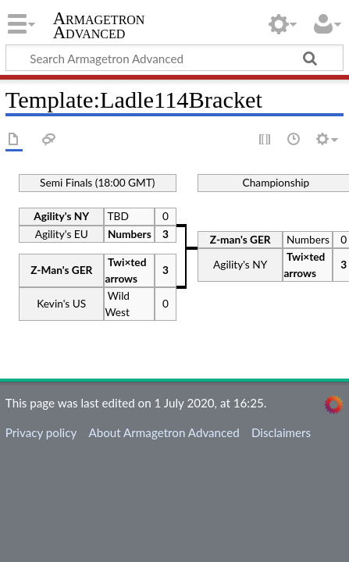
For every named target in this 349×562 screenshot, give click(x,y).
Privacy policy (41, 432)
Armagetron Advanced (99, 27)
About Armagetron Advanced (163, 432)
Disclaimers (281, 432)
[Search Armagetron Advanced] (174, 57)
